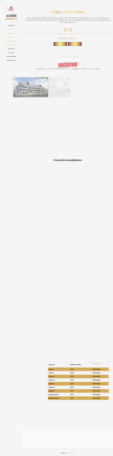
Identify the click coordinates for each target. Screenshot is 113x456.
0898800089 (97, 363)
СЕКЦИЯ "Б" (75, 44)
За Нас (11, 52)
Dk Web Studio (70, 453)
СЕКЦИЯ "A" (60, 44)
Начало (11, 25)
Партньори (11, 56)
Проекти (11, 49)
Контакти (11, 60)
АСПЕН (11, 17)
